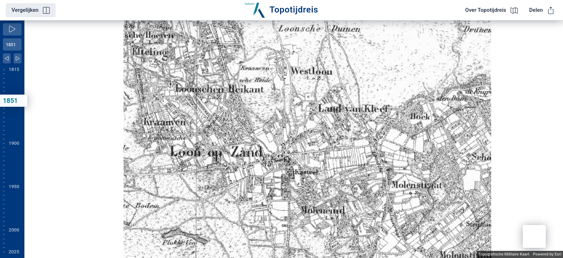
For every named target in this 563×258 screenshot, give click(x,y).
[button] (534, 236)
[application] (293, 139)
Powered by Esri (547, 254)
